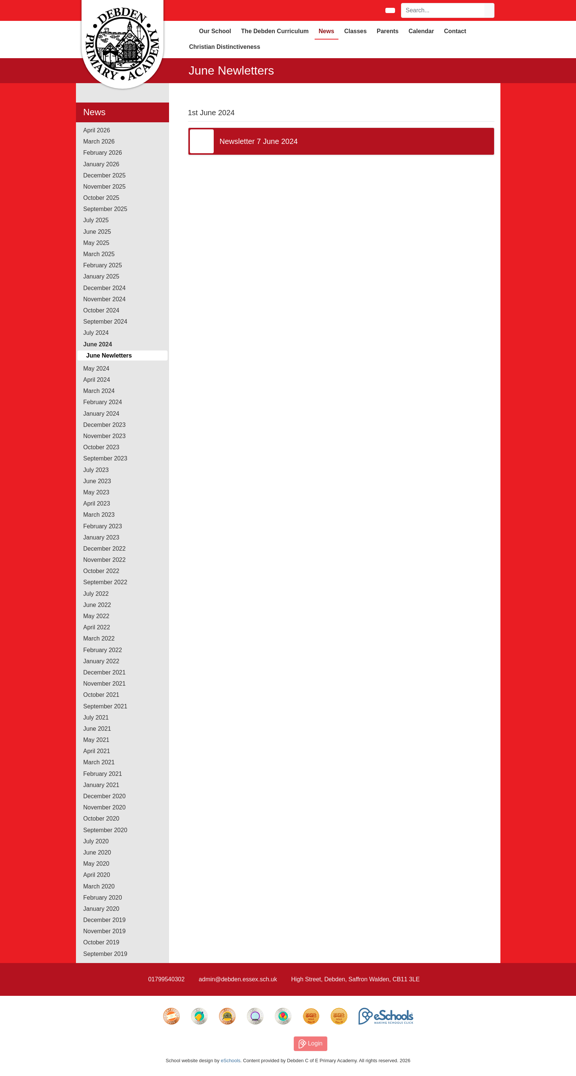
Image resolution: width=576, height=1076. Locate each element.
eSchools (231, 1060)
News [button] (326, 31)
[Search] (443, 10)
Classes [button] (355, 31)
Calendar (421, 31)
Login (311, 1043)
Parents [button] (388, 31)
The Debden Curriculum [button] (275, 31)
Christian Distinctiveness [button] (224, 47)
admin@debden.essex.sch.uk (238, 979)
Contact (455, 31)
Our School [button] (215, 31)
